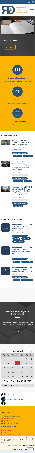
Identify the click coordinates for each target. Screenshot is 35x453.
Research (27, 181)
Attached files (17, 149)
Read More (10, 47)
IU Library (4, 432)
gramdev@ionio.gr (9, 421)
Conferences (17, 156)
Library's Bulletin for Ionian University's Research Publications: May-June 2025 (21, 270)
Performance (24, 449)
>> (31, 351)
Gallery (25, 175)
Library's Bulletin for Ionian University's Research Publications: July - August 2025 (21, 250)
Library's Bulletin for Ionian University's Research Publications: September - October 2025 (21, 227)
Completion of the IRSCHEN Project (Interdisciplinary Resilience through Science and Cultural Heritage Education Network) (21, 191)
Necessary (16, 449)
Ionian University (6, 430)
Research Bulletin (18, 241)
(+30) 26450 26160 (9, 418)
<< (3, 351)
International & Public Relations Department (13, 435)
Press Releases (28, 156)
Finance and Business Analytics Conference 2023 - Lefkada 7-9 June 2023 (21, 143)
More (2, 442)
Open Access (26, 238)
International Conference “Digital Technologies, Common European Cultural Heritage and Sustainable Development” (21, 166)
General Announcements (19, 153)
